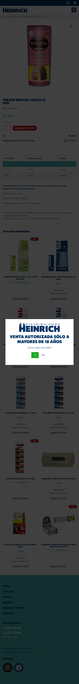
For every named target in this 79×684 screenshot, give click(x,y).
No (43, 355)
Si (35, 355)
